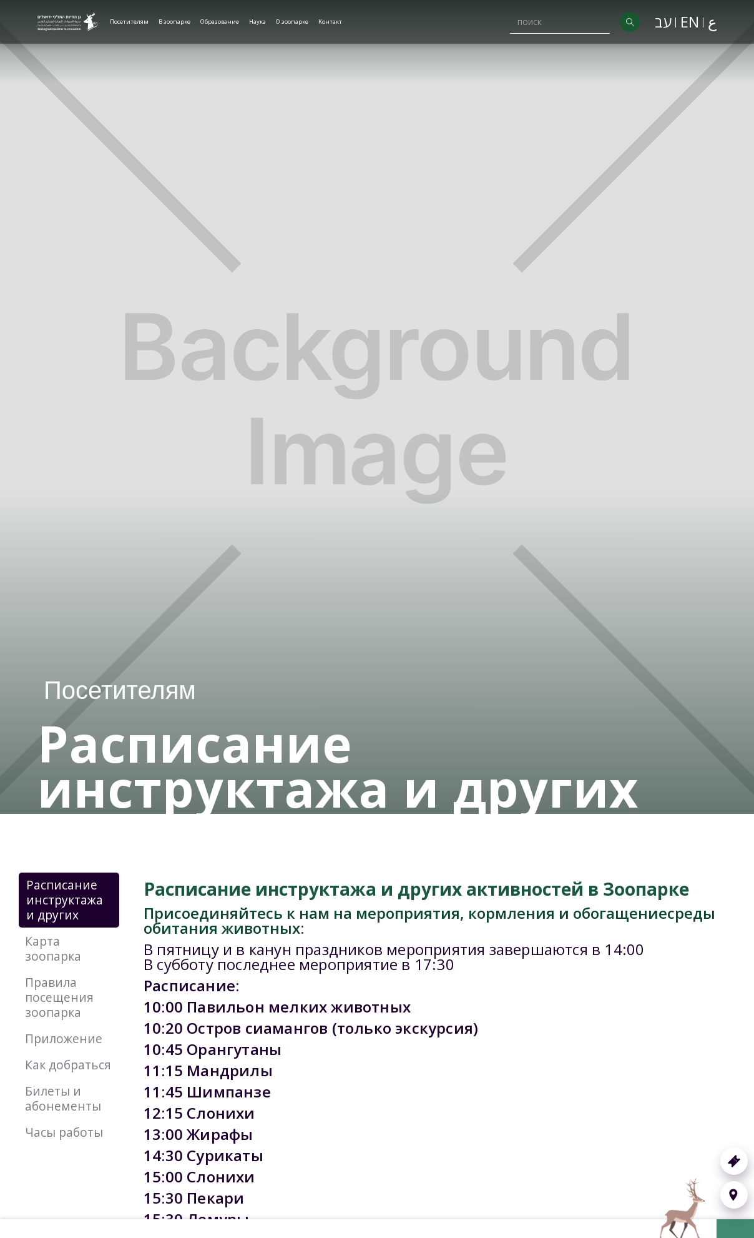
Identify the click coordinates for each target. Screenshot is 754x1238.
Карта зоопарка (53, 948)
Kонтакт (330, 21)
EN (689, 21)
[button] (129, 22)
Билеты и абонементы (63, 1098)
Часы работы (64, 1132)
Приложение (63, 1038)
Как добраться (68, 1064)
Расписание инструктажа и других (64, 899)
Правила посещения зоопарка (59, 997)
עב (663, 21)
